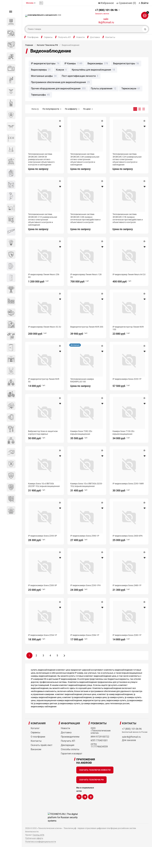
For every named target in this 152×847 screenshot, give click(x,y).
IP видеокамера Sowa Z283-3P (42, 585)
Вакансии (36, 749)
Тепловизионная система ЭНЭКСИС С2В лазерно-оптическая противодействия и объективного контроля (85, 218)
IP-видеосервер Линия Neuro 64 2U (129, 274)
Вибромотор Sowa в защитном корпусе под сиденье (43, 432)
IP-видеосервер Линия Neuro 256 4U (43, 275)
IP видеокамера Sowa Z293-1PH (85, 585)
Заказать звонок (102, 14)
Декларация (75, 345)
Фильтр (35, 109)
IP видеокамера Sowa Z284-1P (84, 635)
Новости (80, 37)
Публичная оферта (34, 838)
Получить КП (64, 37)
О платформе (38, 736)
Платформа (32, 37)
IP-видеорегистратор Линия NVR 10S (128, 328)
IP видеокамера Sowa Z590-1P (84, 536)
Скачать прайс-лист (41, 745)
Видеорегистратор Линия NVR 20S (86, 327)
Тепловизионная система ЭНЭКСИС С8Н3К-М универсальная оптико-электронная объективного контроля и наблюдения (41, 159)
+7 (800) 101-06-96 (106, 11)
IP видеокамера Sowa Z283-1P (127, 635)
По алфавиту (71, 109)
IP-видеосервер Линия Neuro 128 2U (85, 275)
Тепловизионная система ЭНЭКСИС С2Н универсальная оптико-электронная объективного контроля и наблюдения (127, 159)
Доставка (95, 37)
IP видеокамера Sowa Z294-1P (42, 635)
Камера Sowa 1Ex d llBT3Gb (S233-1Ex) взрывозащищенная (86, 484)
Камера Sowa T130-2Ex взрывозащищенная (123, 432)
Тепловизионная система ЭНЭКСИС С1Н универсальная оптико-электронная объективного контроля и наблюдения (42, 219)
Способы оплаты (70, 749)
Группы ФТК (38, 835)
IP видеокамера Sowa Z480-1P (127, 585)
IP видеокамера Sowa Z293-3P (42, 536)
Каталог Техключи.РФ (47, 45)
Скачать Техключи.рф (91, 780)
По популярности (51, 109)
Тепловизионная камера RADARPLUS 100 (82, 380)
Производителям (70, 736)
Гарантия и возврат (71, 753)
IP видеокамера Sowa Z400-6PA (128, 536)
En (41, 3)
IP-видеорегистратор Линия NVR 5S (43, 380)
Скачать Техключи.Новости (95, 770)
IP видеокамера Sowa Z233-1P (127, 379)
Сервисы (48, 37)
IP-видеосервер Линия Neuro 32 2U (44, 327)
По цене (87, 109)
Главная (29, 45)
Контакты (110, 37)
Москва (29, 3)
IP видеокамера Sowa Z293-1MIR (128, 483)
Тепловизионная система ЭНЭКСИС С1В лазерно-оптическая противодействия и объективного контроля (128, 218)
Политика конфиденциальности (40, 841)
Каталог (35, 728)
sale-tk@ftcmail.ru (106, 20)
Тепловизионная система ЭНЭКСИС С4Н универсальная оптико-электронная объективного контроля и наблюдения (84, 159)
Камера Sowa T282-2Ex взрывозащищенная (81, 432)
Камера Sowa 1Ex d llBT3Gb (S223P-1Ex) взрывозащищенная (44, 484)
